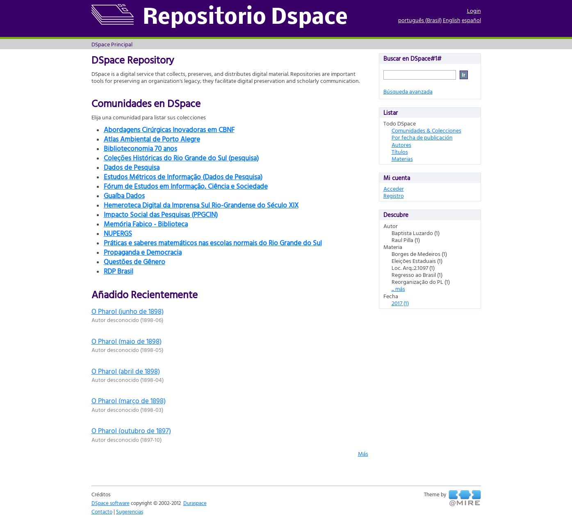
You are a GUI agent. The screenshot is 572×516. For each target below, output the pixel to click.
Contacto (101, 511)
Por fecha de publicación (422, 137)
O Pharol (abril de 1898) (125, 371)
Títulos (400, 151)
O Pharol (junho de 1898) (127, 311)
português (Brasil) (420, 20)
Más (363, 453)
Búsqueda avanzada (408, 91)
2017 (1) (400, 303)
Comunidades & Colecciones (426, 130)
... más (398, 288)
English (451, 20)
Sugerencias (129, 511)
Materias (402, 158)
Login (474, 10)
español (471, 20)
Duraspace (195, 503)
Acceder (393, 188)
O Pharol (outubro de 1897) (131, 430)
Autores (401, 144)
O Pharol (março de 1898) (128, 400)
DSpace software (110, 503)
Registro (393, 195)
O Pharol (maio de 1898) (126, 341)
